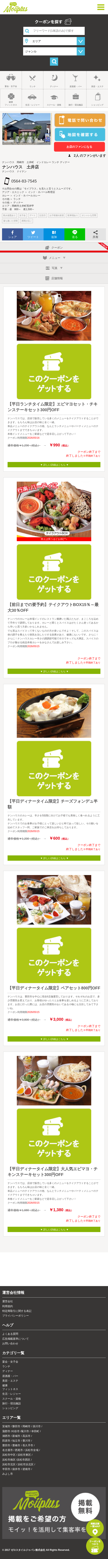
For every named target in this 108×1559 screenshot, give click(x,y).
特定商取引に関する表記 (17, 1310)
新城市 (16, 1435)
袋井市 (16, 1469)
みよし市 (7, 1473)
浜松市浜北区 (26, 1464)
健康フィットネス (11, 103)
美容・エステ (97, 86)
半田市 (6, 1469)
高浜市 (26, 1435)
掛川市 (37, 1426)
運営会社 (7, 1301)
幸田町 (35, 1431)
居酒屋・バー (76, 86)
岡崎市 (26, 1426)
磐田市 (16, 1426)
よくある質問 (10, 1333)
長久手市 (27, 1445)
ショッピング (97, 105)
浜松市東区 (24, 1454)
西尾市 (19, 1450)
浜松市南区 (9, 1459)
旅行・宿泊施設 (76, 105)
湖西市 (6, 1435)
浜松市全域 (31, 1450)
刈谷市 (16, 1431)
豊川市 (26, 1440)
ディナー (54, 86)
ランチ (32, 86)
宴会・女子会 (11, 86)
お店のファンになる (79, 146)
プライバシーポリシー (15, 1315)
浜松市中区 (9, 1454)
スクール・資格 (54, 105)
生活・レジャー (32, 105)
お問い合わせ (10, 1343)
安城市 (6, 1426)
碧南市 (26, 1469)
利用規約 (7, 1306)
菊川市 (25, 1431)
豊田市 (6, 1445)
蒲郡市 (6, 1431)
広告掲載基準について (15, 1338)
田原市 (6, 1440)
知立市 (16, 1440)
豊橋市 (16, 1445)
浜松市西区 (23, 1459)
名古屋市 (7, 1450)
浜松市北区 (9, 1464)
